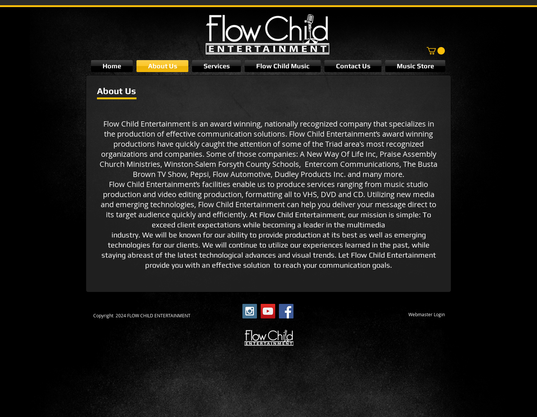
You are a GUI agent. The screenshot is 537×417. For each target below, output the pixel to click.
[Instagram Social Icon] (249, 311)
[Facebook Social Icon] (286, 311)
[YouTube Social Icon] (268, 311)
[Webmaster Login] (426, 314)
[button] (436, 51)
